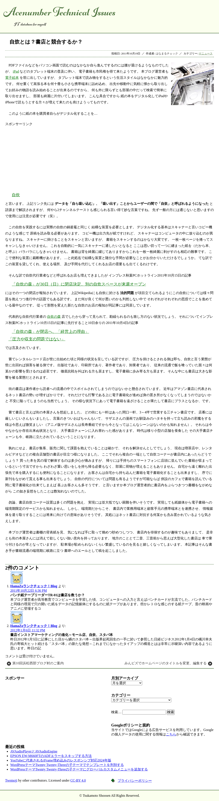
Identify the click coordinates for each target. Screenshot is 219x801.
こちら (171, 734)
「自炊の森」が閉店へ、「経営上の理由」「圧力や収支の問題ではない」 (48, 335)
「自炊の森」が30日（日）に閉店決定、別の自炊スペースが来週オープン (79, 284)
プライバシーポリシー (135, 780)
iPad (16, 71)
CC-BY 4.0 (78, 780)
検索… (116, 712)
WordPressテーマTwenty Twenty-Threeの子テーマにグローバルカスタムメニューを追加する (79, 769)
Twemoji (11, 780)
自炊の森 (54, 316)
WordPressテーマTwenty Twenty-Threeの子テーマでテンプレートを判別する (67, 765)
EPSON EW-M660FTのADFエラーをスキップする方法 (51, 756)
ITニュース (206, 53)
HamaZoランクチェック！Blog (33, 586)
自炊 (16, 195)
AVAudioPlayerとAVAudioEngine (33, 751)
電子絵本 (12, 77)
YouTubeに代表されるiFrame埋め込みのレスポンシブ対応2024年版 (60, 760)
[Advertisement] (109, 156)
